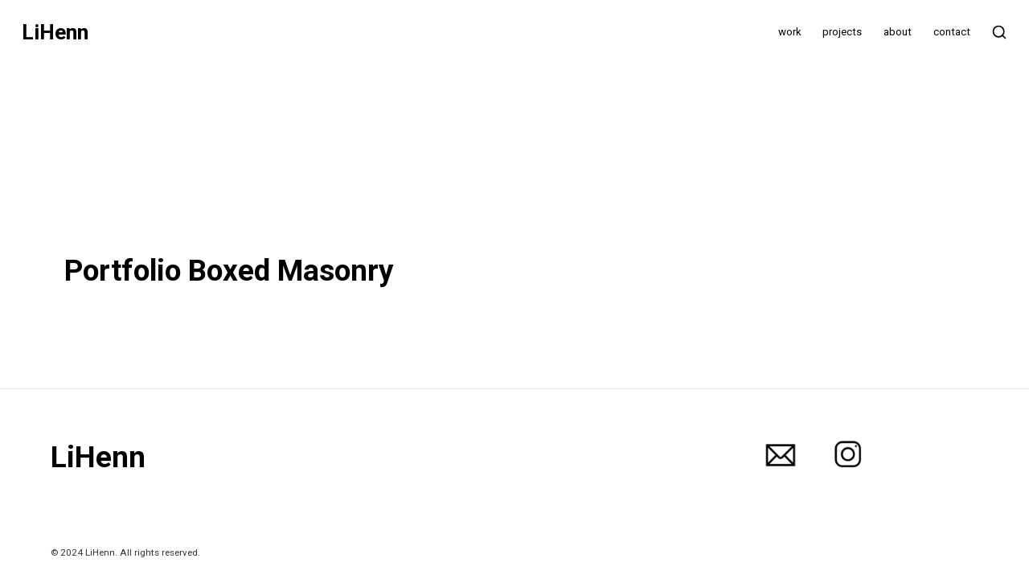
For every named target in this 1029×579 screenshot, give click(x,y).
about (897, 32)
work (789, 32)
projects (842, 32)
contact (951, 32)
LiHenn (55, 32)
